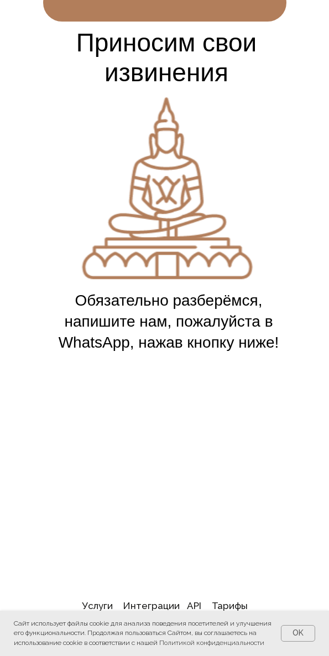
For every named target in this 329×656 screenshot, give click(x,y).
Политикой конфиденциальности (211, 643)
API (194, 605)
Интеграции (151, 605)
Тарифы (230, 605)
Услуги (97, 605)
